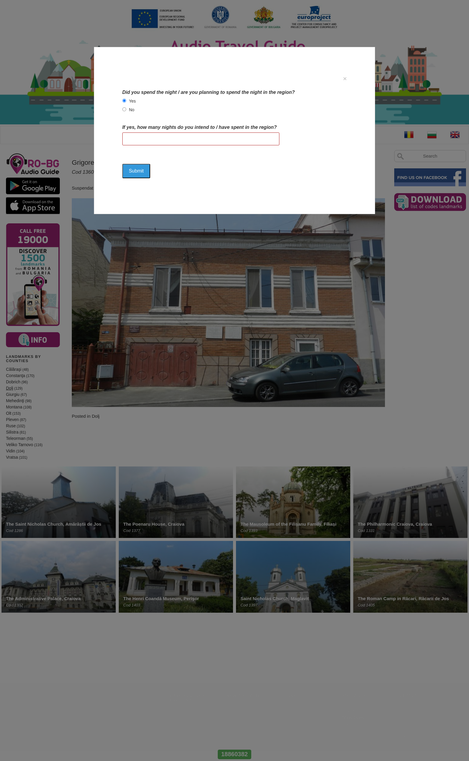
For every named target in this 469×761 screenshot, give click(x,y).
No (131, 109)
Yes (132, 101)
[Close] (345, 78)
